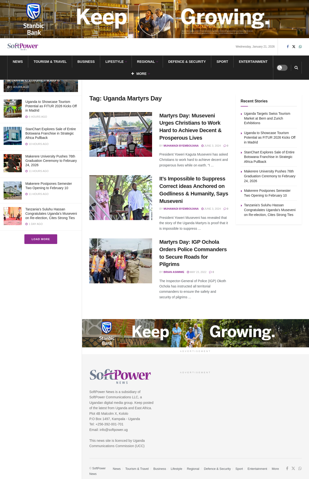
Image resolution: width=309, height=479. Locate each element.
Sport (222, 62)
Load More (41, 239)
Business (86, 62)
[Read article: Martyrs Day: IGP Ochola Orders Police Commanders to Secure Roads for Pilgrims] (120, 260)
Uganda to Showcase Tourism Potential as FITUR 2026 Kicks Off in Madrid (51, 106)
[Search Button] (296, 68)
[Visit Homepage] (23, 47)
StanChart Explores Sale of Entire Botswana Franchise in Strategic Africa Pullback (50, 133)
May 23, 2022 (196, 272)
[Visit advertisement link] (154, 19)
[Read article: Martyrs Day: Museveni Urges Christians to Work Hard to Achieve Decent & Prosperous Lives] (120, 134)
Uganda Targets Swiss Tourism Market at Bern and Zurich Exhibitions (267, 118)
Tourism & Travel (50, 62)
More (139, 74)
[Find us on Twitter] (293, 46)
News (18, 62)
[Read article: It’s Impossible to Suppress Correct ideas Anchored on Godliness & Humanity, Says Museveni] (120, 197)
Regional (146, 62)
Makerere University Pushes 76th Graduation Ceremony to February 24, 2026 (51, 160)
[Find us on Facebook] (288, 46)
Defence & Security (187, 62)
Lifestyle (114, 62)
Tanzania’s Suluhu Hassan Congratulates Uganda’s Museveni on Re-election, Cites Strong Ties (51, 213)
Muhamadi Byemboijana (181, 145)
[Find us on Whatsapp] (300, 46)
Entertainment (253, 62)
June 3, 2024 (211, 145)
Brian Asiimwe (174, 272)
